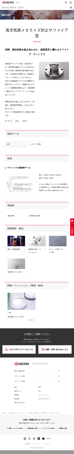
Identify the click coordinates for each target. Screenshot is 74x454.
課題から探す (62, 428)
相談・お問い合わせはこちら (55, 349)
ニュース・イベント (43, 395)
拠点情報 (16, 398)
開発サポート (17, 391)
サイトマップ (46, 444)
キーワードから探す (48, 428)
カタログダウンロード (44, 398)
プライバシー (36, 444)
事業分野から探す (32, 428)
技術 (15, 387)
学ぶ (39, 391)
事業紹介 (16, 395)
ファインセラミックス (22, 413)
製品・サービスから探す (15, 428)
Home (4, 413)
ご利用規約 (27, 444)
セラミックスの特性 (19, 381)
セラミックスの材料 (19, 376)
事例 (39, 387)
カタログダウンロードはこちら (19, 349)
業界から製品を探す (19, 371)
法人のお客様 (11, 413)
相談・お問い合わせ (19, 402)
